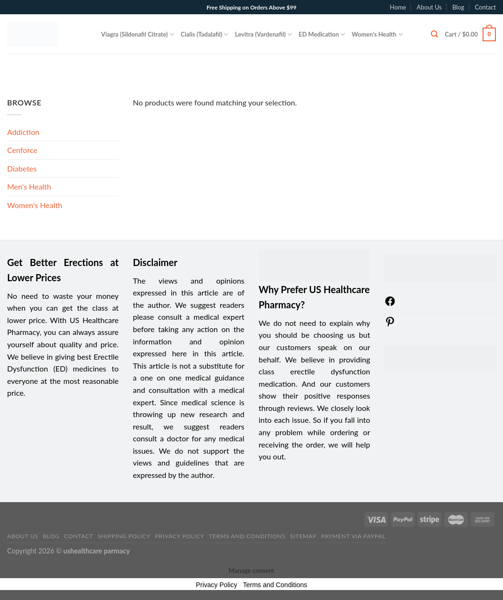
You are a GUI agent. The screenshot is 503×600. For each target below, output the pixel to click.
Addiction (23, 131)
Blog (458, 7)
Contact (485, 7)
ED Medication (321, 34)
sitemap (303, 536)
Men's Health (29, 186)
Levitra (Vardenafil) (263, 34)
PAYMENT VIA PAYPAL (353, 536)
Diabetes (22, 168)
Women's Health (34, 205)
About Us (429, 7)
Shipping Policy (124, 536)
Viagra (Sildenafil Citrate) (137, 34)
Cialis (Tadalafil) (205, 34)
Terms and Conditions (247, 536)
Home (398, 7)
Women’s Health (377, 34)
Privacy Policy (180, 536)
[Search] (434, 34)
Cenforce (22, 149)
